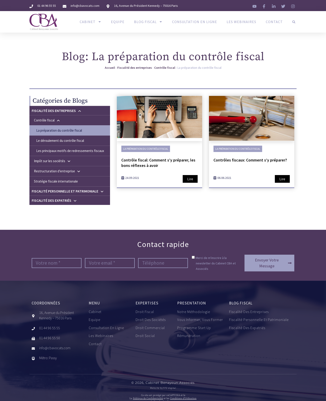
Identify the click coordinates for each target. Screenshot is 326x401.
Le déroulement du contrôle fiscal (60, 140)
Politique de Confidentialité (148, 398)
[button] (294, 22)
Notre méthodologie (193, 312)
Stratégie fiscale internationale (56, 181)
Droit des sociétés (151, 320)
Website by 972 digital (163, 388)
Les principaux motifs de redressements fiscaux (70, 151)
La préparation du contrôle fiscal (59, 130)
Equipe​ (118, 21)
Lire (190, 179)
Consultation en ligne (194, 21)
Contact (274, 21)
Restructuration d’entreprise (57, 171)
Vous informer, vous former (200, 320)
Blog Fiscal (148, 22)
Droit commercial (150, 328)
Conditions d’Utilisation (183, 398)
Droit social (145, 336)
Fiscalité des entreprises (134, 68)
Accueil (110, 68)
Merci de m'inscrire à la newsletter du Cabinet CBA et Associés (216, 263)
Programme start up (194, 328)
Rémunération (188, 336)
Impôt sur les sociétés (52, 161)
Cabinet (90, 22)
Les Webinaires (241, 21)
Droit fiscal (145, 312)
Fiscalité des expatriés (54, 200)
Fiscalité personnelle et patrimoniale (68, 191)
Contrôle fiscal (164, 68)
